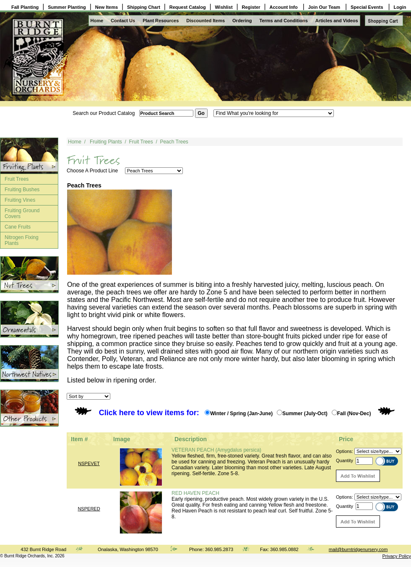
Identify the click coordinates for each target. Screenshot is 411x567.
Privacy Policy (396, 556)
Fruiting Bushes (22, 189)
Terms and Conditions (284, 20)
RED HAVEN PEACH (195, 493)
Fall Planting (25, 7)
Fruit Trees (17, 179)
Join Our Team (324, 7)
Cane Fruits (18, 227)
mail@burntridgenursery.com (358, 549)
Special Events (368, 7)
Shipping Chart (143, 7)
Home (97, 20)
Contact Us (123, 20)
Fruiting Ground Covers (22, 213)
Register (251, 7)
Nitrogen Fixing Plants (22, 240)
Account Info (284, 7)
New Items (106, 7)
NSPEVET (88, 463)
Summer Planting (67, 7)
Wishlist (224, 7)
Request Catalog (187, 7)
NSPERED (89, 508)
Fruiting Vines (20, 200)
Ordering (242, 20)
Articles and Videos (336, 20)
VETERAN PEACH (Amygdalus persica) (216, 450)
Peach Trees (174, 142)
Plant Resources (161, 20)
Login (400, 7)
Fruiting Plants (106, 142)
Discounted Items (205, 20)
